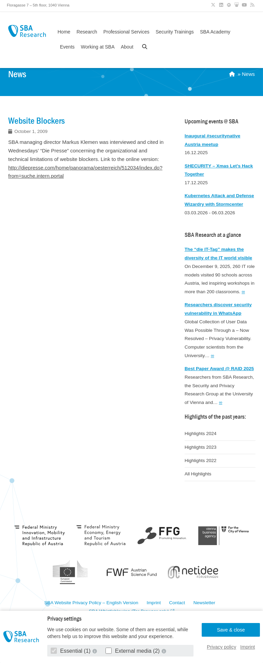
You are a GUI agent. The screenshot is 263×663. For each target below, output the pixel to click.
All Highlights (198, 473)
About (127, 46)
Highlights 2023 (200, 447)
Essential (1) (71, 651)
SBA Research (27, 31)
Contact (177, 602)
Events (67, 46)
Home (64, 31)
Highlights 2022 (200, 460)
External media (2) (133, 651)
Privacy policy (221, 647)
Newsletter (204, 602)
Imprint (247, 647)
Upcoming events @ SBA (211, 121)
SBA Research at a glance (213, 235)
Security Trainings (174, 31)
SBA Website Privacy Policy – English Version (91, 602)
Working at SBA (98, 46)
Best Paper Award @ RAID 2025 (219, 368)
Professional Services (126, 31)
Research (87, 31)
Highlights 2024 (200, 433)
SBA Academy (215, 31)
